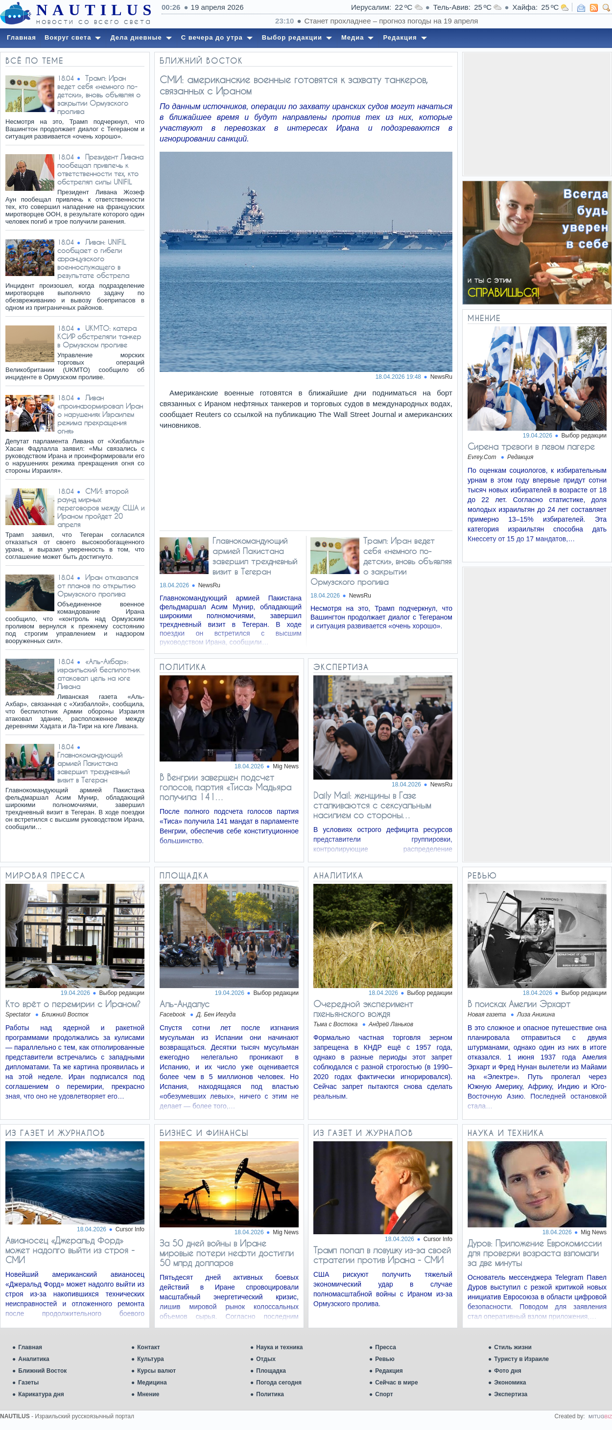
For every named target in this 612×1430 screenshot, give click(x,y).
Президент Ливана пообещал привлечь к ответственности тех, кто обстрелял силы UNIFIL (100, 169)
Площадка (271, 1370)
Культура (150, 1359)
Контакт (148, 1347)
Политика (270, 1394)
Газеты (28, 1382)
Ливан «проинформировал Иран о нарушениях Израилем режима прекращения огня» (100, 414)
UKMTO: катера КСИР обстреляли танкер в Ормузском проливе (99, 336)
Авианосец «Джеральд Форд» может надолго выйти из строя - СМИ (70, 1250)
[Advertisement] (537, 114)
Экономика (510, 1382)
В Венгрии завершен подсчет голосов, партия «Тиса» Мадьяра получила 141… (225, 787)
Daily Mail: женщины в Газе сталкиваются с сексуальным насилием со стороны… (372, 805)
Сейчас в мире (396, 1382)
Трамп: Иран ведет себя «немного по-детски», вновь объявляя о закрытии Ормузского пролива (99, 94)
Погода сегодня (279, 1382)
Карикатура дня (41, 1394)
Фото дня (507, 1370)
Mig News (286, 766)
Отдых (266, 1359)
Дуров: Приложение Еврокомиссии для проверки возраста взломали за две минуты (535, 1253)
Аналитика (33, 1359)
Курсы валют (156, 1370)
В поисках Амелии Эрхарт (519, 1004)
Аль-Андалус (185, 1004)
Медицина (151, 1382)
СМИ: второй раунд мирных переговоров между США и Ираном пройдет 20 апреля (100, 508)
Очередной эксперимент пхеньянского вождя (363, 1008)
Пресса (385, 1347)
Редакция (388, 1370)
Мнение (148, 1394)
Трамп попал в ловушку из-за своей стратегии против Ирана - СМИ (382, 1255)
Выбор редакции (584, 435)
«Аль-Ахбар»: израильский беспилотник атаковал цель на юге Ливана (98, 674)
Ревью (384, 1359)
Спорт (384, 1394)
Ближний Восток (42, 1370)
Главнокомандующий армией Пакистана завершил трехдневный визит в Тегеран (93, 767)
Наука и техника (279, 1347)
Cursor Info (130, 1229)
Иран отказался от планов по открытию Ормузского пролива (97, 585)
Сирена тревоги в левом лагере (531, 446)
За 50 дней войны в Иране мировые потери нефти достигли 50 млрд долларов (227, 1253)
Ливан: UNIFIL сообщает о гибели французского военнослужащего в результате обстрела (93, 258)
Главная (30, 1347)
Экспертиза (510, 1394)
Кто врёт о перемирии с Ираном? (73, 1004)
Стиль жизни (513, 1347)
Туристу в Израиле (521, 1359)
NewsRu (441, 376)
